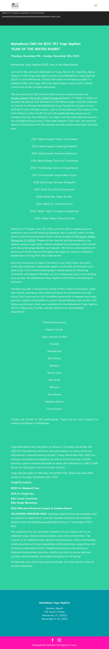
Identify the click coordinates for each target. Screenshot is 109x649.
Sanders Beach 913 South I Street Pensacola (36, 98)
